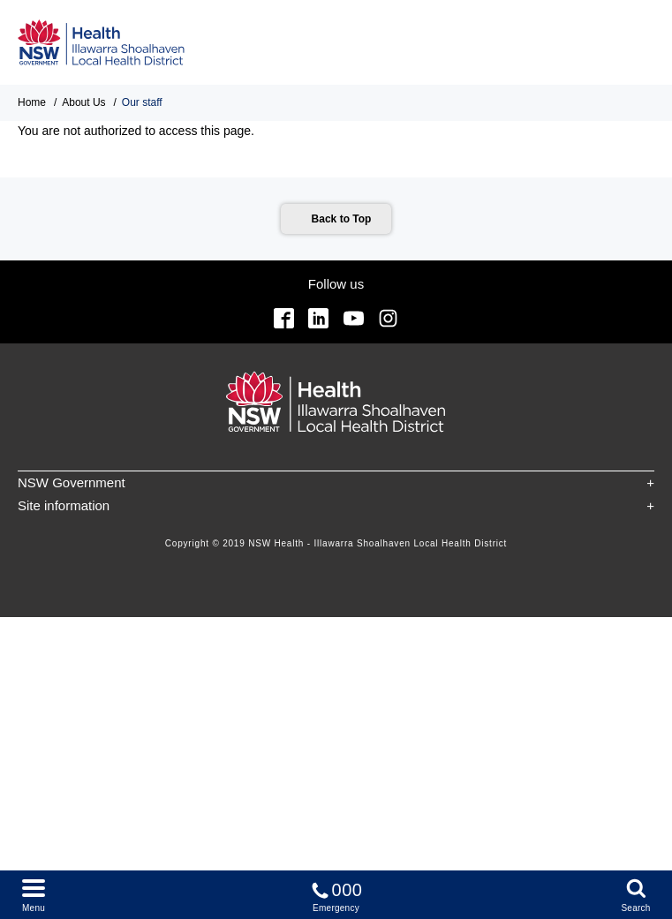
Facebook (284, 318)
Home (32, 102)
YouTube (354, 318)
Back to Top (342, 219)
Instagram (388, 318)
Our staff (142, 102)
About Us (83, 102)
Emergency (336, 894)
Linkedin (318, 318)
